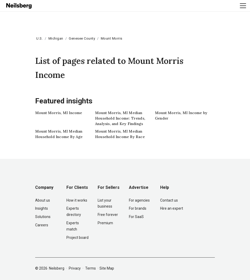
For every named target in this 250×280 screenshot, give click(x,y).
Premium (105, 223)
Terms (90, 268)
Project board (77, 237)
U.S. (39, 38)
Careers (41, 225)
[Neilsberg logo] (19, 5)
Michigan (55, 38)
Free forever (108, 215)
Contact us (169, 200)
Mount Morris (111, 38)
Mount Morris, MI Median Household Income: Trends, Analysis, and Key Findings (120, 118)
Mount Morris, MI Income (58, 112)
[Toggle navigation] (243, 6)
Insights (41, 208)
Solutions (43, 217)
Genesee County (82, 38)
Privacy (75, 268)
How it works (76, 200)
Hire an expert (171, 208)
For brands (137, 208)
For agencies (139, 200)
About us (42, 200)
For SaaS (136, 217)
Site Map (106, 268)
